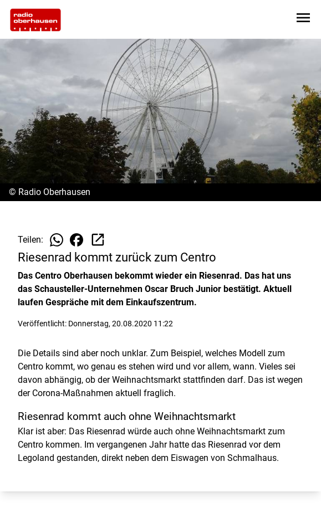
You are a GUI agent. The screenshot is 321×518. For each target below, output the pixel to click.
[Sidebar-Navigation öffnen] (303, 19)
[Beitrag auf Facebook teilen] (76, 240)
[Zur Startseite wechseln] (35, 19)
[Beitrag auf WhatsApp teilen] (56, 240)
